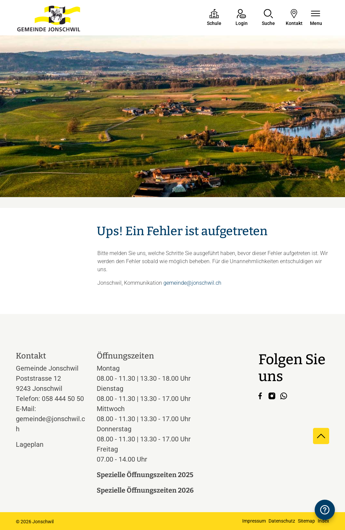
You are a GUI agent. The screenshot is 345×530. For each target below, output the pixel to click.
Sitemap (306, 521)
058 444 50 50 (63, 399)
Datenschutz (282, 521)
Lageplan (36, 444)
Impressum (254, 521)
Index (323, 521)
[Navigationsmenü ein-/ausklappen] (316, 18)
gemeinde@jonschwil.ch (192, 283)
